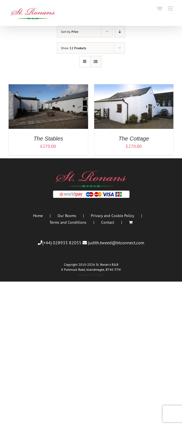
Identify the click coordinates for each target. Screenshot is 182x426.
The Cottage (133, 139)
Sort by (69, 31)
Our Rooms (67, 215)
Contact (107, 222)
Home (38, 215)
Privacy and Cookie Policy (112, 215)
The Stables (48, 139)
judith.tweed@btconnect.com (116, 242)
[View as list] (95, 61)
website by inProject (91, 275)
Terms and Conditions (67, 222)
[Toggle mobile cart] (159, 8)
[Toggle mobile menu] (171, 8)
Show (73, 48)
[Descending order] (119, 31)
